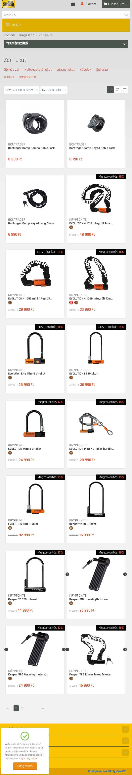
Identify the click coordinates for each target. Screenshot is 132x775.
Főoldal (9, 35)
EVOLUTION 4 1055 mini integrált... (30, 299)
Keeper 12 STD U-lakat (22, 599)
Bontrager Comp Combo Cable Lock (31, 148)
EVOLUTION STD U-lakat (23, 524)
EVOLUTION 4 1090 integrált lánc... (91, 299)
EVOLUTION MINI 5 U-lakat (24, 449)
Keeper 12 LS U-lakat (82, 524)
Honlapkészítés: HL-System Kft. (107, 771)
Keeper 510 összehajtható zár (88, 599)
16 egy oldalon (54, 90)
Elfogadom (25, 766)
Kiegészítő (26, 35)
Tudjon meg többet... (28, 758)
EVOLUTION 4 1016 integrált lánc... (90, 223)
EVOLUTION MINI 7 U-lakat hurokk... (91, 449)
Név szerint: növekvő (21, 90)
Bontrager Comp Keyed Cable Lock (92, 148)
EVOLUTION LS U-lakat (83, 374)
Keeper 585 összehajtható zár (28, 674)
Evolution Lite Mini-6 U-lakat (26, 374)
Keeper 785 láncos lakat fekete (89, 674)
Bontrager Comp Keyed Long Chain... (32, 223)
